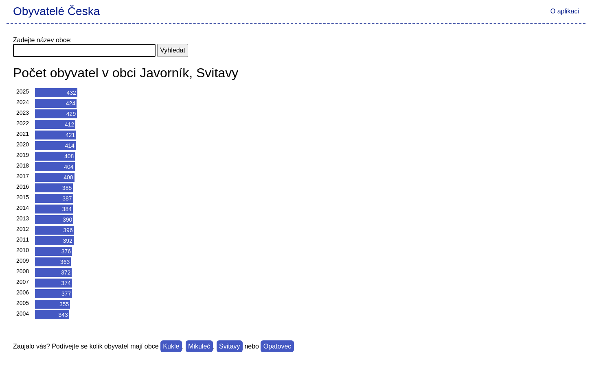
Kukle (171, 346)
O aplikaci (564, 11)
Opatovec (277, 346)
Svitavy (229, 346)
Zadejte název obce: (42, 40)
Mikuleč (199, 346)
